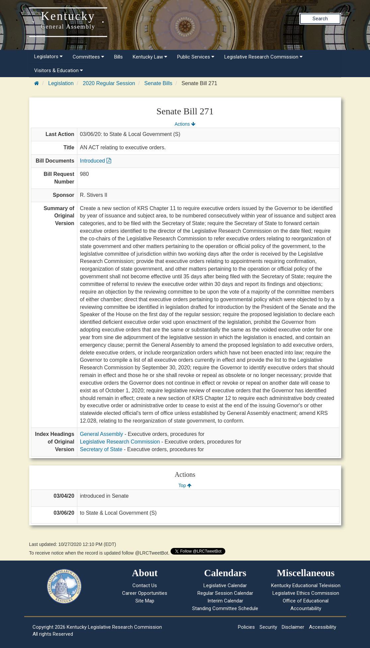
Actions (185, 124)
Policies (246, 627)
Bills (118, 57)
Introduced (95, 161)
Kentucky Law (150, 57)
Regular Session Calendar (225, 593)
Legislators (48, 57)
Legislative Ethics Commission (305, 593)
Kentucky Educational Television (305, 585)
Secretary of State (101, 449)
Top (185, 485)
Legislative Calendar (225, 585)
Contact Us (144, 585)
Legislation (61, 83)
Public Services (195, 57)
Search (320, 19)
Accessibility (322, 627)
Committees (88, 57)
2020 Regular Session (109, 83)
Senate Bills (158, 83)
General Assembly (101, 434)
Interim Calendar (225, 601)
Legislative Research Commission (263, 57)
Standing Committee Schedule (225, 608)
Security (268, 627)
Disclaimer (293, 627)
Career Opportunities (144, 593)
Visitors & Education (58, 70)
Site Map (144, 601)
